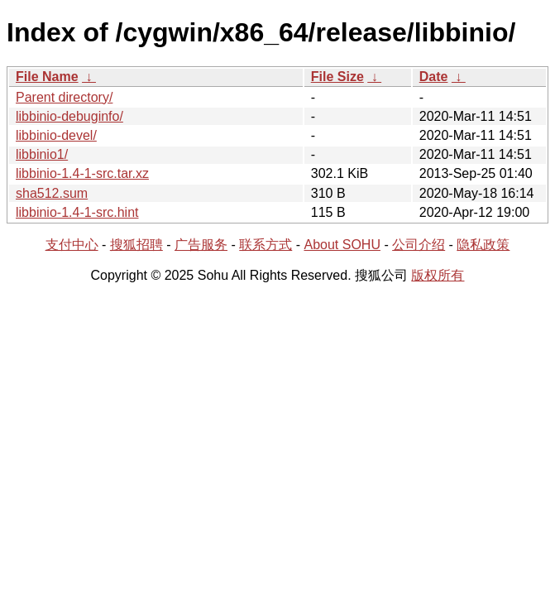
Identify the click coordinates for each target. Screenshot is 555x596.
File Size (337, 77)
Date (433, 77)
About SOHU (342, 245)
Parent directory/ (64, 97)
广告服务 (201, 245)
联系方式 (265, 245)
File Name (47, 77)
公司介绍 (418, 245)
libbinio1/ (42, 154)
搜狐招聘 (136, 245)
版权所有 (437, 275)
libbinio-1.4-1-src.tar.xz (82, 173)
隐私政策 (483, 245)
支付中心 (71, 245)
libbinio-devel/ (56, 135)
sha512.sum (52, 193)
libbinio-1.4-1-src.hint (77, 212)
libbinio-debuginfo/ (69, 116)
